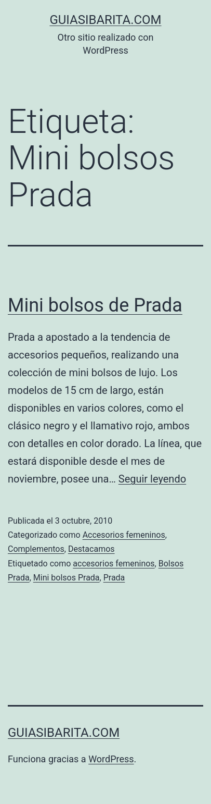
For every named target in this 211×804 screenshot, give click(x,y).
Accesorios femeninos (124, 535)
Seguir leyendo (152, 479)
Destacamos (91, 549)
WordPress (111, 758)
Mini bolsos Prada (66, 578)
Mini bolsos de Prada (95, 305)
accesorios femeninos (113, 563)
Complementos (36, 549)
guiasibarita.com (105, 20)
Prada (114, 578)
